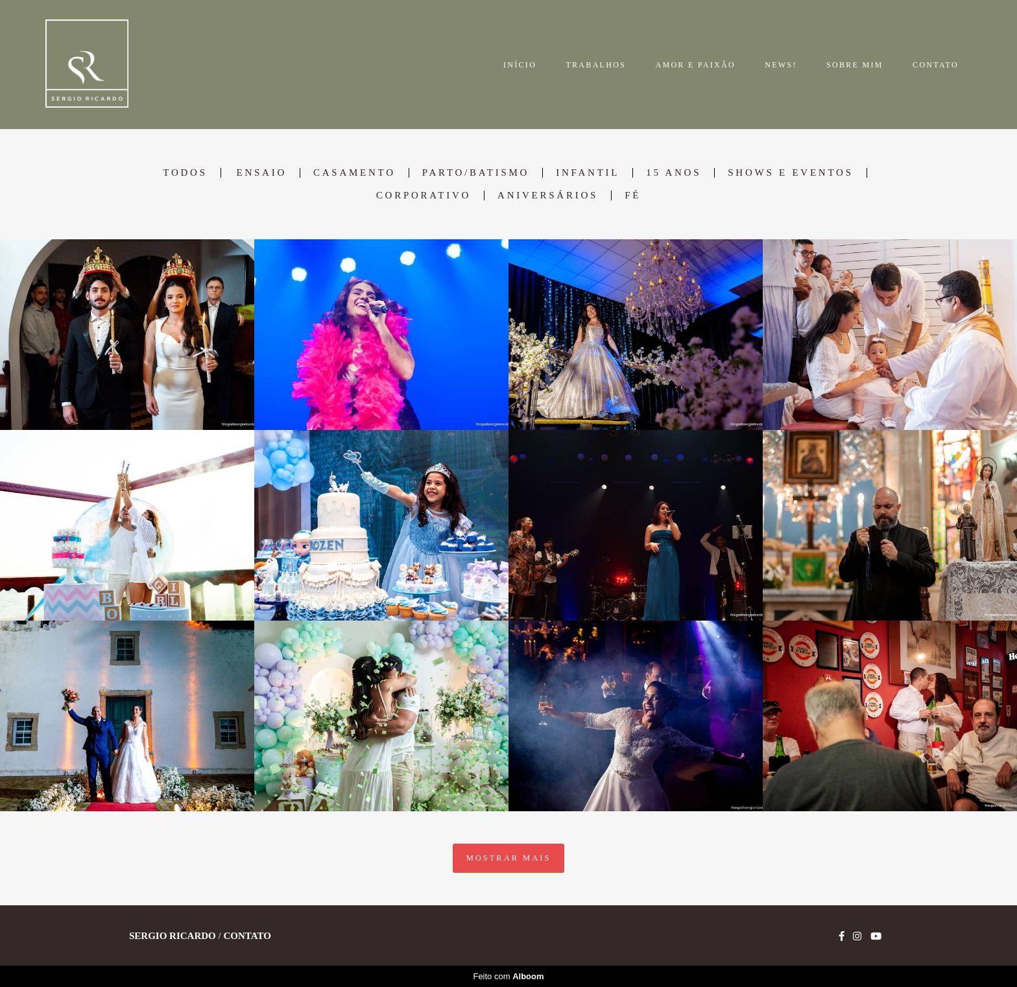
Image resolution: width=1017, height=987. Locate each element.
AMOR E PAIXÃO (695, 64)
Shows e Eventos (790, 173)
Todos (185, 173)
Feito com (508, 976)
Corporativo (423, 195)
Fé (633, 195)
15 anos (673, 173)
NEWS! (781, 64)
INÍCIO (519, 64)
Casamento (354, 173)
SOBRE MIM (854, 64)
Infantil (587, 173)
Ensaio (261, 173)
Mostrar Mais (508, 857)
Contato (246, 936)
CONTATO (936, 64)
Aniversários (547, 195)
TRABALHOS (596, 64)
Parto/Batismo (475, 173)
